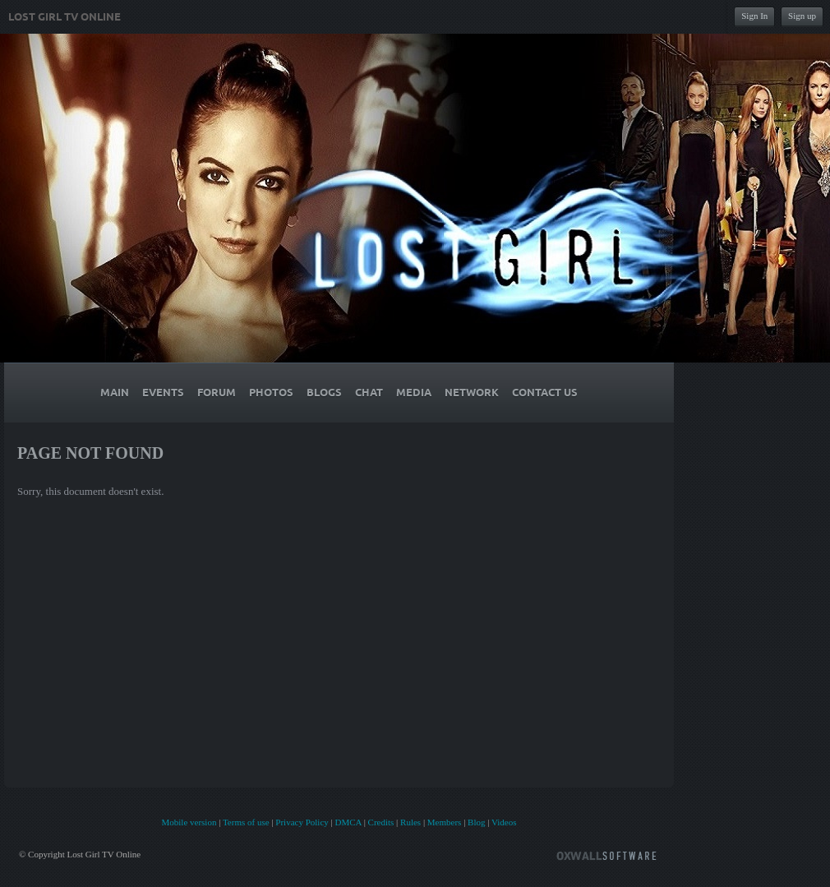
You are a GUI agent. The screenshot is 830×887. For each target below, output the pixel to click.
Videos (504, 822)
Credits (381, 822)
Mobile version (188, 822)
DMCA (347, 822)
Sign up (802, 16)
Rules (410, 822)
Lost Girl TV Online (64, 17)
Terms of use (246, 822)
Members (444, 822)
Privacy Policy (301, 822)
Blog (476, 822)
